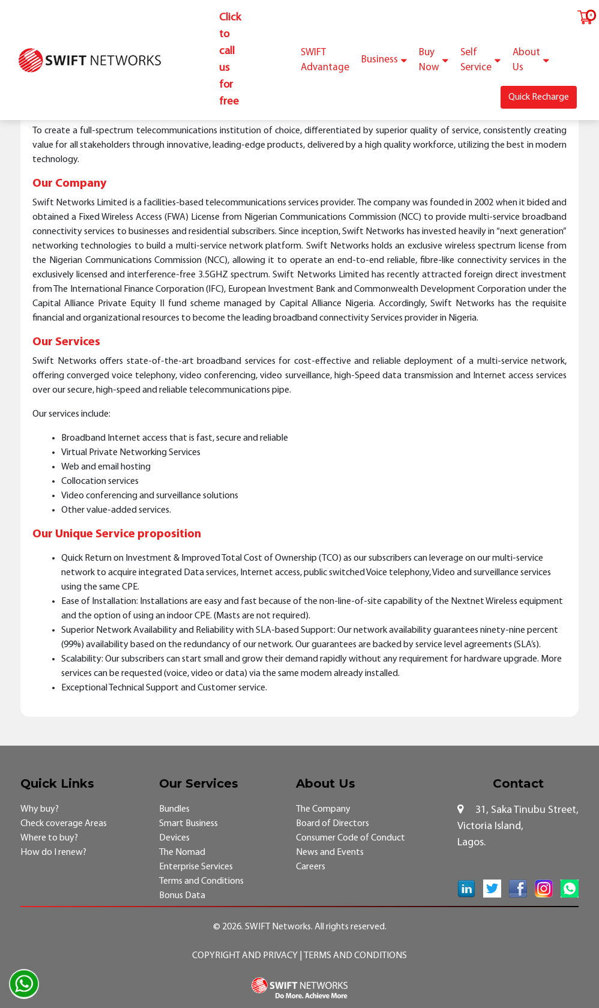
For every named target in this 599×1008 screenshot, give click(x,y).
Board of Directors (332, 823)
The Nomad (182, 852)
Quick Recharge (538, 97)
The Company (323, 809)
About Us (531, 60)
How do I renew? (53, 852)
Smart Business (188, 823)
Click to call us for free (230, 59)
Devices (174, 838)
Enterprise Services (196, 867)
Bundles (174, 809)
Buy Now (433, 60)
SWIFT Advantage (325, 60)
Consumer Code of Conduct (350, 838)
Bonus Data (182, 896)
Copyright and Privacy (246, 956)
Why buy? (39, 809)
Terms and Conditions (201, 881)
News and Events (330, 852)
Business (384, 60)
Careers (310, 867)
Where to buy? (49, 838)
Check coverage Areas (63, 823)
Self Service (480, 60)
